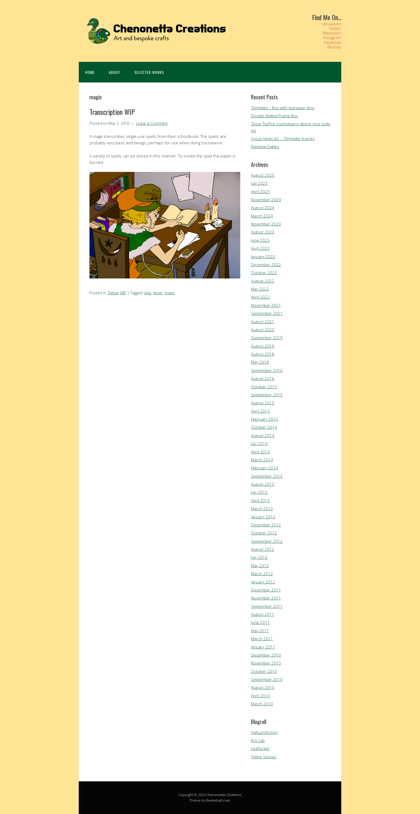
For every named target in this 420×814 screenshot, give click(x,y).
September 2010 (267, 679)
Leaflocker (260, 748)
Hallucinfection (264, 732)
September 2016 (267, 370)
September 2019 (267, 337)
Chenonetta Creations (223, 794)
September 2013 (267, 476)
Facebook (332, 42)
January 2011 (263, 647)
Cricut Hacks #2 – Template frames (283, 138)
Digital (113, 292)
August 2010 (262, 687)
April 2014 (260, 451)
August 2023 (262, 232)
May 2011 (260, 630)
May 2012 (260, 565)
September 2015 (267, 394)
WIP (123, 292)
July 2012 (259, 557)
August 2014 (262, 435)
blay (147, 292)
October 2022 (264, 272)
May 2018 (260, 362)
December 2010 (266, 655)
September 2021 (267, 313)
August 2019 (262, 346)
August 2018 (262, 354)
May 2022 (260, 289)
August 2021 (262, 321)
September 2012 (267, 541)
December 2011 (266, 590)
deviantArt (331, 24)
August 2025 (262, 175)
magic (169, 292)
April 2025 (260, 191)
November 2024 (266, 199)
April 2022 (260, 297)
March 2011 (262, 638)
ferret (158, 292)
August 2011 (262, 614)
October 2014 (264, 427)
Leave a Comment (152, 123)
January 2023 (263, 256)
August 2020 (262, 329)
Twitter (335, 28)
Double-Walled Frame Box (274, 115)
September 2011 (267, 606)
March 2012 (262, 573)
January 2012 (263, 582)
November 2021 (266, 305)
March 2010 (262, 703)
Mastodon (332, 33)
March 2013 (262, 508)
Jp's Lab (258, 740)
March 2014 (262, 459)
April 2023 (260, 248)
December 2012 (266, 524)
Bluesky (334, 47)
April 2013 (260, 500)
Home (90, 72)
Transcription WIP (112, 112)
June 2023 (260, 240)
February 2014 (264, 467)
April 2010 (260, 695)
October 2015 (264, 386)
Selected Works (149, 72)
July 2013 (259, 492)
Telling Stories (263, 756)
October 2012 (264, 533)
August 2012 (262, 549)
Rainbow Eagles (265, 146)
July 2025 (259, 183)
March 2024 (262, 215)
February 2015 (264, 419)
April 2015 (260, 411)
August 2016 (262, 378)
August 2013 (262, 484)
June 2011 (260, 622)
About (114, 72)
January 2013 (263, 516)
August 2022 (262, 281)
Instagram (332, 37)
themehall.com (218, 800)
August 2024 (262, 207)
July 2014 (259, 443)
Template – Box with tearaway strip (282, 107)
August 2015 (262, 402)
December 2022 (266, 264)
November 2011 (266, 598)
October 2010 (264, 671)
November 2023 (266, 224)
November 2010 (266, 663)
